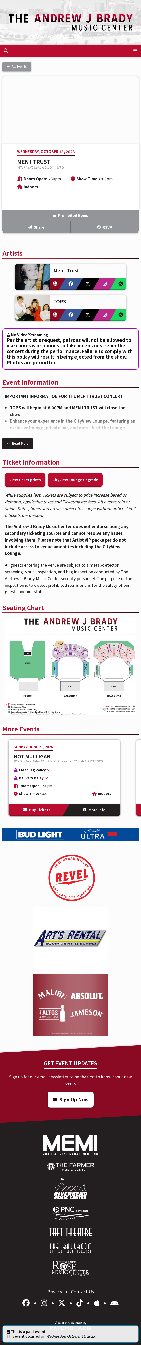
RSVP (104, 227)
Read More (17, 443)
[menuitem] (70, 1167)
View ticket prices (25, 479)
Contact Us (82, 1291)
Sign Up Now (71, 1099)
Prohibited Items (70, 215)
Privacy (55, 1291)
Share (36, 227)
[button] (62, 771)
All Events (17, 66)
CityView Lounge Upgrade (75, 479)
